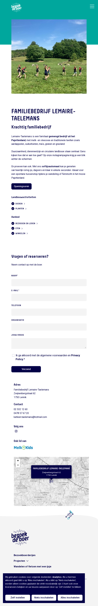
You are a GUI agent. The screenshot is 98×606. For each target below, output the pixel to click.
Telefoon (16, 305)
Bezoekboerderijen (24, 555)
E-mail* (15, 291)
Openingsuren (21, 186)
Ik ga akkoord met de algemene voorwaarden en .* (48, 357)
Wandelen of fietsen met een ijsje (32, 566)
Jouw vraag (17, 335)
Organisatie (17, 320)
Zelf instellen (17, 597)
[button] (51, 481)
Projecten (19, 560)
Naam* (14, 276)
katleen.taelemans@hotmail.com (30, 417)
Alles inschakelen (70, 597)
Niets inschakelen (43, 597)
